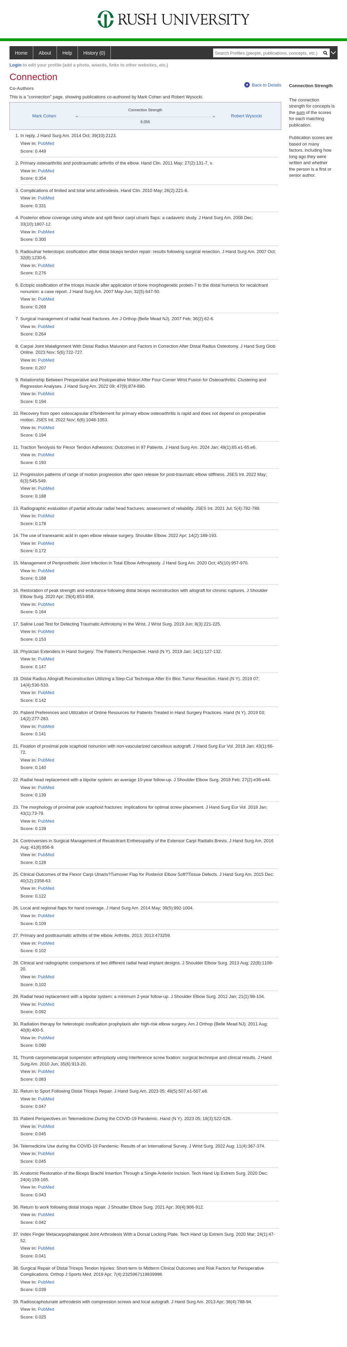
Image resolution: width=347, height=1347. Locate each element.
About (45, 53)
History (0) (94, 53)
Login (15, 65)
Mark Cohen (44, 115)
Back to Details (262, 85)
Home (21, 53)
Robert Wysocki (246, 115)
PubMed (46, 143)
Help (67, 53)
